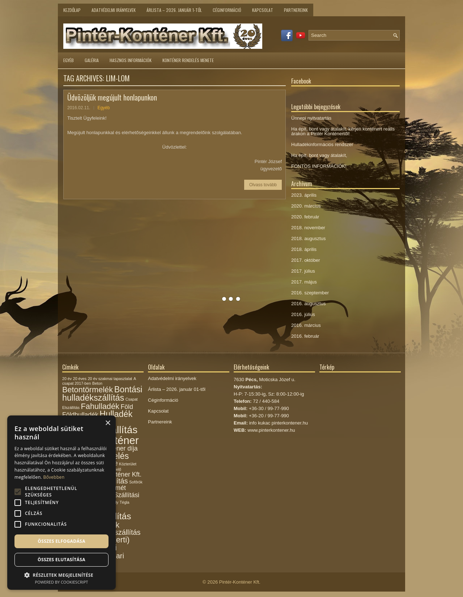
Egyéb (68, 60)
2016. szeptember (310, 292)
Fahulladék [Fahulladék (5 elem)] (100, 406)
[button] (61, 574)
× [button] (107, 423)
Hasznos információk (131, 60)
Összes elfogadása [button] (61, 541)
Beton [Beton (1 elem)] (97, 383)
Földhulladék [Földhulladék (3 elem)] (80, 414)
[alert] (61, 502)
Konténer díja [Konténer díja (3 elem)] (119, 448)
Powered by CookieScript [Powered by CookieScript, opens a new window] (61, 582)
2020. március (306, 206)
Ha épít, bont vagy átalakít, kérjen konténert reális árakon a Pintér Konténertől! (343, 131)
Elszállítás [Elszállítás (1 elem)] (71, 407)
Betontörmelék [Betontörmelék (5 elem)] (87, 389)
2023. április (304, 195)
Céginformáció (227, 10)
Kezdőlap (72, 10)
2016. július (303, 314)
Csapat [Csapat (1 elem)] (132, 399)
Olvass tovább (263, 184)
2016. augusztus (308, 303)
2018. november (308, 227)
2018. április (304, 249)
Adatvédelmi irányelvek (114, 10)
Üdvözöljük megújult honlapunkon (112, 97)
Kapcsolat (262, 10)
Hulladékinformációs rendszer (322, 144)
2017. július (303, 271)
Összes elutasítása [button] (61, 560)
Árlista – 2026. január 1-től (174, 10)
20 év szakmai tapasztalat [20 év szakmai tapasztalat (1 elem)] (110, 378)
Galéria (92, 60)
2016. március (306, 325)
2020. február (305, 216)
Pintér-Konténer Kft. (239, 582)
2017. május (304, 282)
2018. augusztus (308, 238)
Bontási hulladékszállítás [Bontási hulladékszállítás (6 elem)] (102, 393)
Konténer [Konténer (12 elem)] (117, 440)
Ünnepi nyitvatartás (311, 118)
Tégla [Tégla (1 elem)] (124, 502)
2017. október (305, 260)
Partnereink (296, 10)
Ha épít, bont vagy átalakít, (319, 155)
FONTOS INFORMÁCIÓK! (319, 166)
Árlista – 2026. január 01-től (176, 389)
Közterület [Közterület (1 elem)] (127, 464)
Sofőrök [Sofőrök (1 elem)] (136, 482)
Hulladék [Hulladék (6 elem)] (115, 414)
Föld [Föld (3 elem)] (126, 406)
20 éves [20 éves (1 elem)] (79, 378)
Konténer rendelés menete (188, 60)
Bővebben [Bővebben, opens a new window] (53, 477)
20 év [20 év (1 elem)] (67, 378)
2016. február (305, 336)
